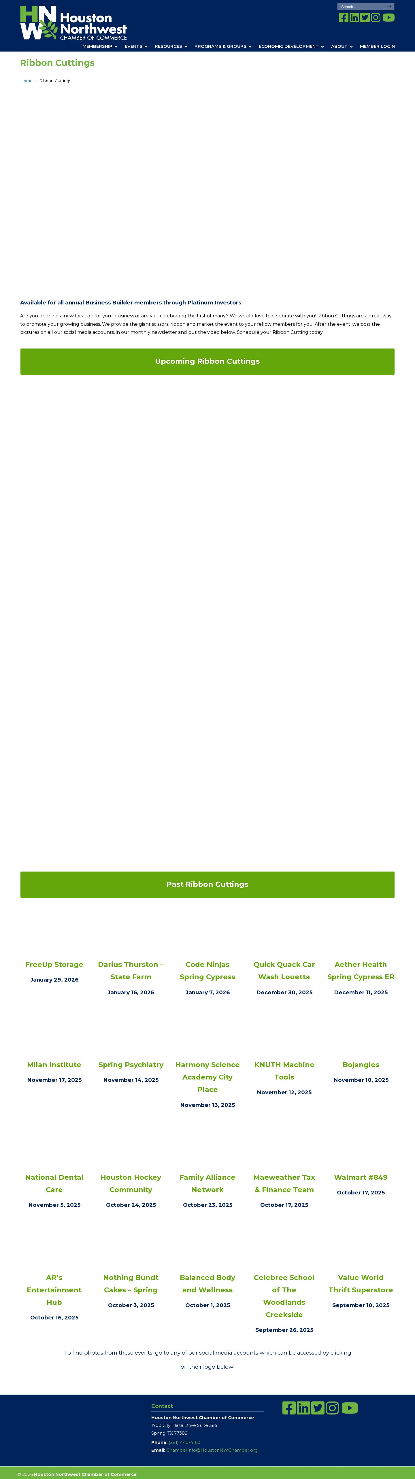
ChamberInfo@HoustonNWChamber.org (212, 1450)
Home (26, 80)
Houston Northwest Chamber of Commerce (81, 23)
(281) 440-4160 (184, 1442)
